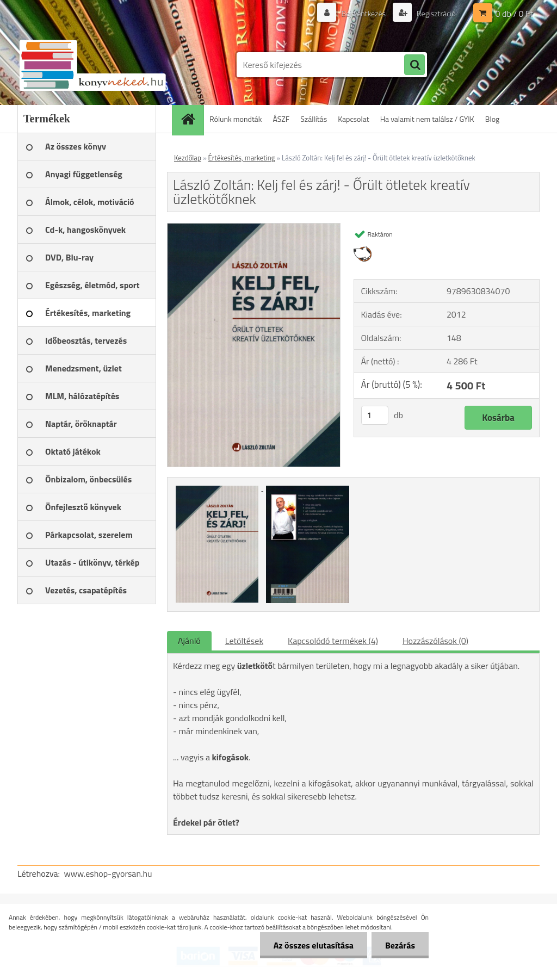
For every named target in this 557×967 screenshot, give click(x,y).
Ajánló (189, 640)
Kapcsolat (353, 119)
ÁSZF (281, 119)
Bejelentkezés (363, 13)
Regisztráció (435, 13)
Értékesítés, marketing (241, 157)
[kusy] (374, 415)
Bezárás (400, 945)
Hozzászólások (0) (435, 640)
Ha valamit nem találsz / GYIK (427, 119)
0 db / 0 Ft (514, 13)
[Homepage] (191, 119)
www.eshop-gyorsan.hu (108, 873)
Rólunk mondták (235, 119)
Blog (492, 119)
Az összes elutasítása (314, 945)
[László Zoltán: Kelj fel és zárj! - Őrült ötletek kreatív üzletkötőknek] (254, 227)
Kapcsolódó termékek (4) (333, 640)
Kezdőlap (187, 157)
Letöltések (244, 640)
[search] (414, 65)
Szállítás (313, 119)
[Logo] (92, 65)
